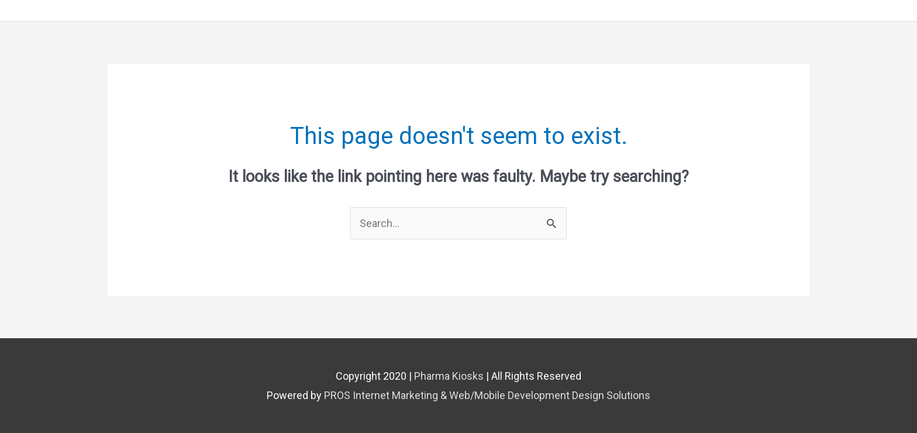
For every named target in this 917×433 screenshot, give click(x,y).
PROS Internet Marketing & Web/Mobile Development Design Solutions (487, 395)
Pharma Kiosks (449, 376)
